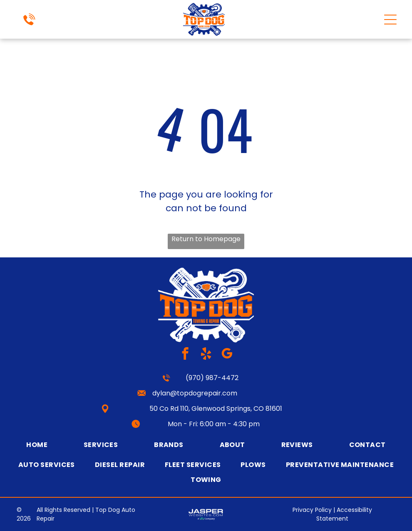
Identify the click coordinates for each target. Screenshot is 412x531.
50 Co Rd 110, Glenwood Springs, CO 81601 (215, 408)
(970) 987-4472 (212, 378)
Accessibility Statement (344, 514)
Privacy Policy (312, 510)
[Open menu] (390, 19)
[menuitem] (36, 445)
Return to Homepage (206, 239)
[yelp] (206, 354)
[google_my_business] (227, 354)
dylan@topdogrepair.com (194, 393)
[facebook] (185, 354)
